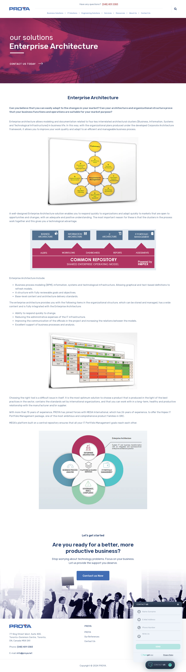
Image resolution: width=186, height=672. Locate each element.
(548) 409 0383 (110, 4)
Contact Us (145, 13)
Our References (91, 637)
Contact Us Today (23, 64)
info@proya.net (24, 653)
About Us (134, 13)
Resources (122, 13)
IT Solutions (73, 13)
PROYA (88, 626)
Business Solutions (56, 13)
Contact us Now (93, 575)
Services (109, 13)
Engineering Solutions (92, 13)
